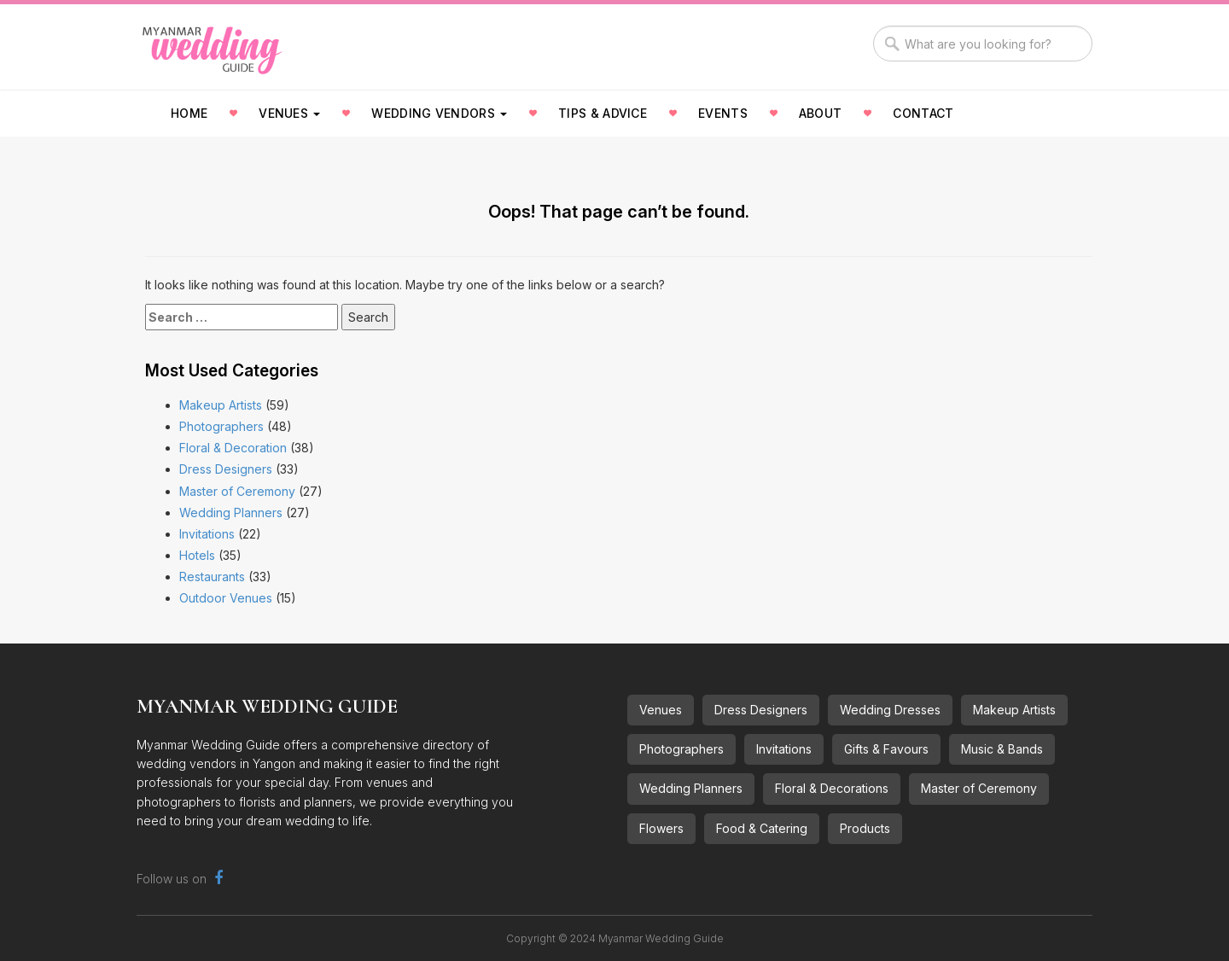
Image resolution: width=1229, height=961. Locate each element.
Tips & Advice (602, 113)
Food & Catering (761, 828)
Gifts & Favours (886, 749)
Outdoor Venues (225, 598)
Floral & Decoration (233, 447)
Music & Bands (1002, 749)
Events (723, 113)
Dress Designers (225, 469)
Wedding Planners (230, 512)
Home (189, 113)
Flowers (661, 828)
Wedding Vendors (439, 113)
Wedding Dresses (890, 709)
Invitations (207, 534)
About (820, 113)
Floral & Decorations (831, 788)
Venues (289, 113)
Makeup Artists (220, 405)
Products (865, 828)
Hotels (197, 555)
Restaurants (212, 576)
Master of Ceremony (237, 491)
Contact (923, 113)
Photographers (221, 426)
